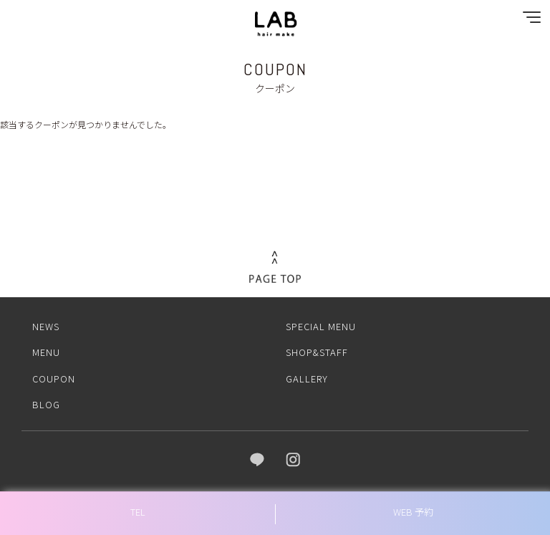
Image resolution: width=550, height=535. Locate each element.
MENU (46, 352)
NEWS (45, 326)
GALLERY (307, 378)
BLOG (46, 404)
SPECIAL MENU (321, 326)
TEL (137, 512)
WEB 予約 (413, 512)
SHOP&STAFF (317, 352)
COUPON (53, 378)
